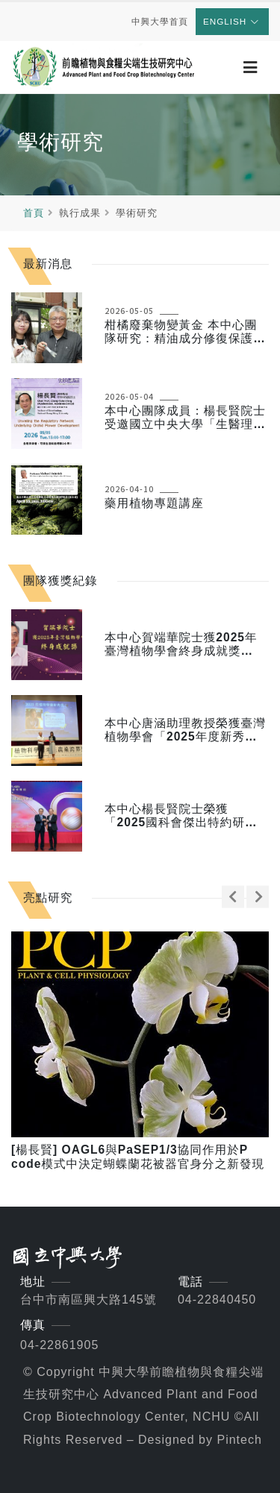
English (231, 21)
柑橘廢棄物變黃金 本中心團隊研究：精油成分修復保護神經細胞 (185, 332)
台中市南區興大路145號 (88, 1299)
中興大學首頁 (159, 21)
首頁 (33, 213)
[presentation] (233, 896)
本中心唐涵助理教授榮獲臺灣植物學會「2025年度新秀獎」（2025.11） (185, 730)
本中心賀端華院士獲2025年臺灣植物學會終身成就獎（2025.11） (181, 645)
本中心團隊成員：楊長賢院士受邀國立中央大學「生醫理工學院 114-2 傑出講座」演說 (185, 418)
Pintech (239, 1439)
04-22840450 (217, 1299)
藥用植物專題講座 (154, 503)
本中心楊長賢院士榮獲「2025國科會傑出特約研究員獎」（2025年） (181, 816)
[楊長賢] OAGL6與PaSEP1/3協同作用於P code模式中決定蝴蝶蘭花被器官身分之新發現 (137, 1156)
